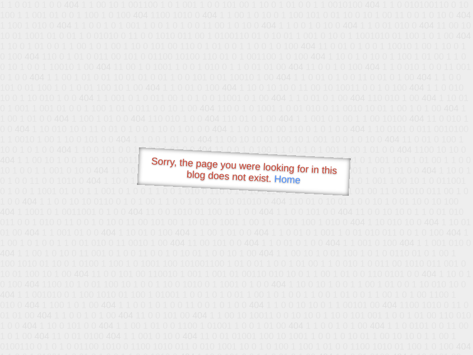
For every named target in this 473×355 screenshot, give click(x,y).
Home (287, 179)
